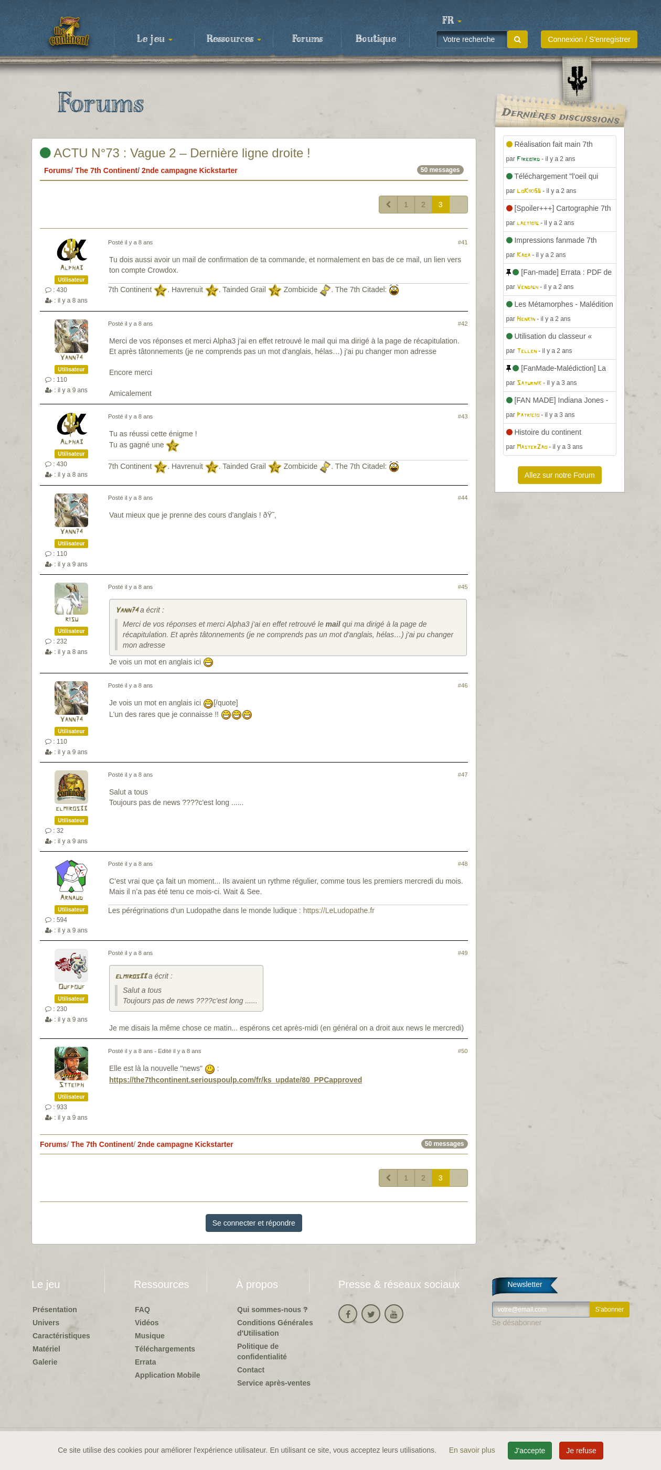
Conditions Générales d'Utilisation (275, 1327)
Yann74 (71, 358)
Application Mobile (167, 1375)
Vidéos (147, 1322)
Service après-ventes (274, 1383)
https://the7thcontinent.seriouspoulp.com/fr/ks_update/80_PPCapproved (235, 1080)
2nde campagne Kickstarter (190, 170)
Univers (46, 1322)
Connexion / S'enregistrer (589, 39)
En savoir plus (473, 1450)
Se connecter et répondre (253, 1223)
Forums (307, 39)
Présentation (55, 1309)
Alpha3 (71, 268)
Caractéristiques (61, 1336)
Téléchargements (165, 1349)
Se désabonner (517, 1322)
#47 (463, 774)
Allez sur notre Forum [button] (560, 475)
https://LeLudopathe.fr (339, 910)
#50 (463, 1051)
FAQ (142, 1309)
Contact (250, 1370)
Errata (145, 1362)
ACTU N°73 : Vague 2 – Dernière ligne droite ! (175, 153)
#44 (463, 498)
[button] (451, 21)
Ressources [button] (234, 39)
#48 (463, 864)
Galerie (45, 1362)
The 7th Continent (106, 170)
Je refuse (581, 1450)
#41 (463, 242)
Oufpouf (71, 987)
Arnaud (71, 898)
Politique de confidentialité (262, 1351)
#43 (463, 416)
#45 (463, 587)
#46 (463, 685)
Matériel (46, 1349)
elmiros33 (71, 809)
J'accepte (530, 1450)
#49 (463, 953)
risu (71, 620)
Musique (150, 1336)
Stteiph (71, 1085)
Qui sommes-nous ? (272, 1309)
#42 (463, 323)
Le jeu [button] (155, 39)
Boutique (376, 39)
